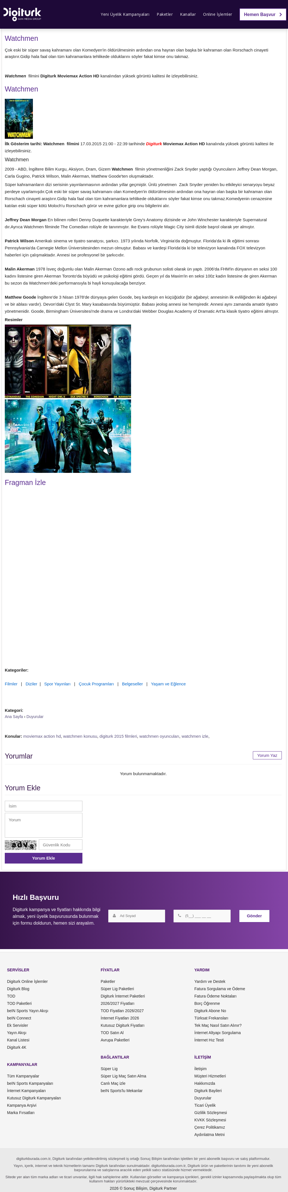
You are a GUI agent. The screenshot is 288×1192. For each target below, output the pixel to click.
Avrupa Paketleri (115, 1040)
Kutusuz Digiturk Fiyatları (123, 1025)
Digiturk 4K (16, 1047)
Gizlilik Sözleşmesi (210, 1112)
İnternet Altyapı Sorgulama (217, 1032)
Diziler (31, 683)
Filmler (11, 683)
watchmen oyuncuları (159, 736)
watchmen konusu (80, 736)
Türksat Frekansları (211, 1018)
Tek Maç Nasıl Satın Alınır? (218, 1025)
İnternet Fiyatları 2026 (120, 1018)
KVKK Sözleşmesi (210, 1120)
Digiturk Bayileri (208, 1090)
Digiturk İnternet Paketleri (123, 996)
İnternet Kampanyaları (26, 1090)
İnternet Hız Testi (209, 1040)
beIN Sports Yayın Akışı (27, 1010)
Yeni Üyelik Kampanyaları (125, 14)
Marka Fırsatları (21, 1112)
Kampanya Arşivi (21, 1105)
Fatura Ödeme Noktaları (215, 996)
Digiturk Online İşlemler (27, 981)
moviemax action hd (42, 736)
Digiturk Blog (18, 989)
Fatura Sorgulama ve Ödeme (219, 989)
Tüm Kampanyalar (23, 1076)
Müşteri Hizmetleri (210, 1076)
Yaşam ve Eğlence (168, 683)
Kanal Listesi (18, 1040)
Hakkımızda (204, 1083)
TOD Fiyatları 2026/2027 (122, 1010)
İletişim (200, 1068)
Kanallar (188, 14)
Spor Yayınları (57, 683)
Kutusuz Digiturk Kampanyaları (34, 1098)
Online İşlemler (217, 14)
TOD (11, 996)
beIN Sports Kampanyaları (30, 1083)
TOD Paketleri (19, 1003)
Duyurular (203, 1098)
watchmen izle (195, 736)
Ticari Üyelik (205, 1105)
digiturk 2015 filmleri (118, 736)
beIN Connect (19, 1018)
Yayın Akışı (16, 1032)
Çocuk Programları (96, 683)
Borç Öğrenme (207, 1003)
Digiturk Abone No (210, 1010)
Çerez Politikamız (209, 1127)
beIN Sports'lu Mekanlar (122, 1090)
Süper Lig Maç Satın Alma (123, 1076)
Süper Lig (109, 1068)
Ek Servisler (17, 1025)
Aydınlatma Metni (209, 1134)
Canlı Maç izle (113, 1083)
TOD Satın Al (112, 1032)
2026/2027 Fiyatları (117, 1003)
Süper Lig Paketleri (117, 989)
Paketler (165, 14)
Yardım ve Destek (209, 981)
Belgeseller (132, 683)
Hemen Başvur (263, 14)
